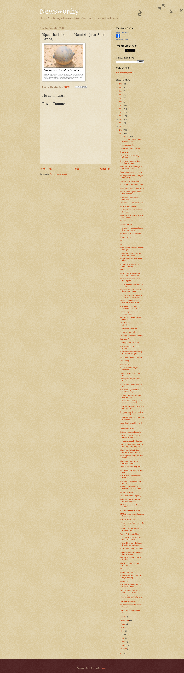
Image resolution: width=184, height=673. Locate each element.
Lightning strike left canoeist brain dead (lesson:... (130, 291)
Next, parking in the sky (128, 206)
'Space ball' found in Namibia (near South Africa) (130, 254)
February (124, 645)
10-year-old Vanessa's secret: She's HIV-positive (131, 591)
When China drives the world (130, 148)
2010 (121, 653)
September (125, 620)
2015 (121, 119)
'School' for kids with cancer (130, 181)
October (124, 617)
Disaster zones (125, 152)
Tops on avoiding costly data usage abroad (130, 396)
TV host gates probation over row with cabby (130, 140)
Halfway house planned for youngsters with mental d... (131, 274)
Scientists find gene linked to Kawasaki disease (130, 586)
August (123, 624)
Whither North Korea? (128, 224)
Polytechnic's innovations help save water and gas (131, 353)
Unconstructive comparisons (130, 233)
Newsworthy (59, 11)
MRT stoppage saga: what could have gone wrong (132, 515)
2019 (121, 105)
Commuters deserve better (130, 510)
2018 (121, 109)
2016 (121, 116)
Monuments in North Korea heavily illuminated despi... (130, 451)
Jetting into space (126, 492)
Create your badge (122, 39)
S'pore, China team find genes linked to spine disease (131, 544)
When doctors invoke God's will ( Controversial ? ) (132, 529)
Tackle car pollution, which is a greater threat (131, 313)
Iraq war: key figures (127, 519)
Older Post (105, 169)
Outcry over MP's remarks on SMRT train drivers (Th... (131, 302)
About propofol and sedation (130, 343)
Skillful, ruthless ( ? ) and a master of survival (130, 436)
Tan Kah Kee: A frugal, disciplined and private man (131, 597)
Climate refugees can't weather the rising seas (131, 553)
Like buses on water (127, 221)
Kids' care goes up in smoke (130, 432)
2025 (121, 84)
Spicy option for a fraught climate (132, 188)
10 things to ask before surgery (131, 335)
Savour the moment (127, 332)
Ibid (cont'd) (124, 339)
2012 (121, 130)
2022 (121, 94)
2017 (121, 112)
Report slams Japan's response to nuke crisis (131, 193)
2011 (121, 133)
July (122, 627)
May (122, 634)
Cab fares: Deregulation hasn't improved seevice (131, 229)
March (123, 642)
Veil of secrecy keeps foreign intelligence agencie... (130, 391)
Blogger (103, 668)
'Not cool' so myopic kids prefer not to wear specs (131, 538)
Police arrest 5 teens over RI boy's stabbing (130, 577)
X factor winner (125, 237)
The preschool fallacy (128, 601)
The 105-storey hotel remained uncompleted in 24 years (131, 445)
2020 (121, 102)
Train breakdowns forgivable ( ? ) (132, 467)
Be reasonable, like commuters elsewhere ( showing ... (131, 413)
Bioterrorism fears (126, 364)
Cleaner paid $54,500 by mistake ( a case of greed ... (131, 488)
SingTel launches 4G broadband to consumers (132, 407)
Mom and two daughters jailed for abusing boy (131, 167)
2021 (121, 98)
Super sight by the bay (128, 328)
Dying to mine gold (127, 572)
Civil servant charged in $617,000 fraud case (128, 307)
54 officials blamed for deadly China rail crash (131, 162)
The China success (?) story (130, 496)
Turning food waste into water (131, 172)
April (122, 638)
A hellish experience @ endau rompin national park (131, 402)
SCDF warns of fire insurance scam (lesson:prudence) (131, 296)
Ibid (121, 241)
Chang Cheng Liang (122, 32)
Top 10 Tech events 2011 (129, 534)
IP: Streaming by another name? (132, 185)
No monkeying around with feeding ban (130, 280)
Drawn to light (125, 581)
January (124, 649)
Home (76, 169)
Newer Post (45, 169)
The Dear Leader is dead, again (131, 203)
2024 (121, 87)
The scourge (125, 361)
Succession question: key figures (132, 441)
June (123, 631)
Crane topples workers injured (131, 357)
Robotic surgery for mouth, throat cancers (130, 265)
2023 (121, 91)
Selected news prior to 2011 (126, 73)
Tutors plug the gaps (127, 428)
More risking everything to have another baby (131, 216)
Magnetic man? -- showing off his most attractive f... (131, 500)
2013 (121, 126)
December (125, 136)
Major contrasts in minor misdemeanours (129, 462)
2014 (121, 123)
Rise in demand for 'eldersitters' (131, 548)
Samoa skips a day (127, 145)
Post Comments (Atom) (58, 174)
